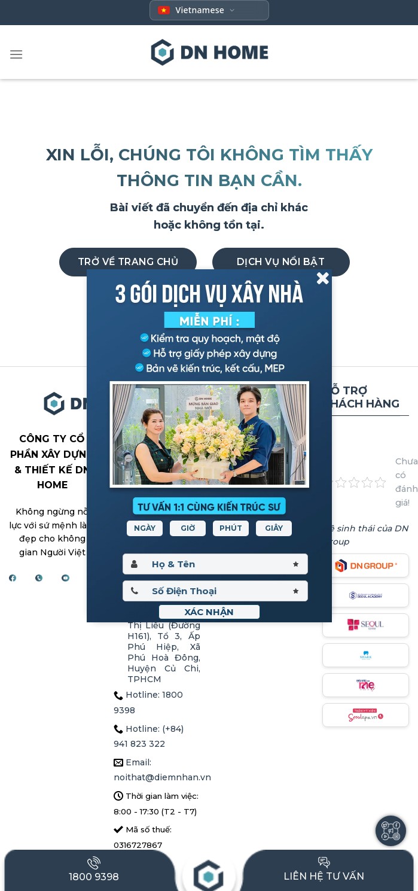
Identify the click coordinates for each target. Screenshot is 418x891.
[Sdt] (215, 590)
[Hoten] (215, 564)
